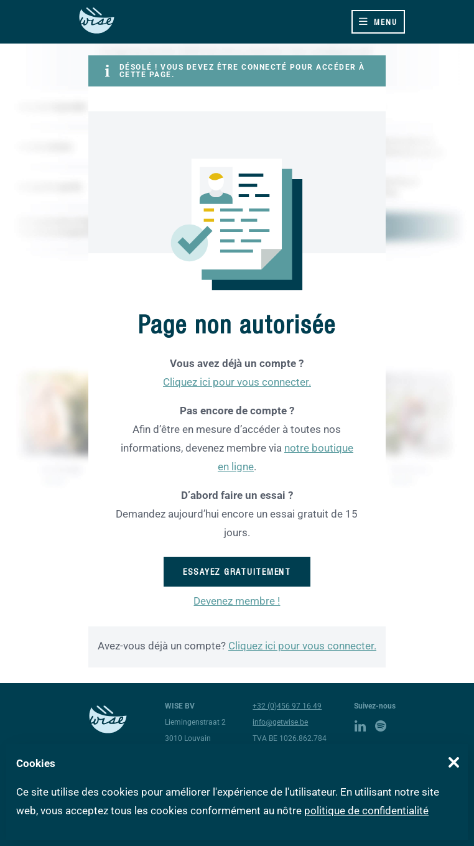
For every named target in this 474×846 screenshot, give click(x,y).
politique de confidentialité (366, 810)
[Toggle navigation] (378, 22)
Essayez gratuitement (237, 572)
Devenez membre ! (236, 601)
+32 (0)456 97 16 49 (287, 706)
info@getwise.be (280, 722)
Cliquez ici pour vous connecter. (237, 382)
